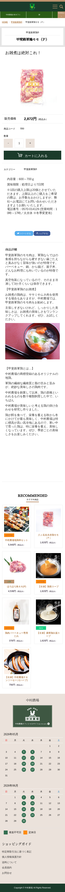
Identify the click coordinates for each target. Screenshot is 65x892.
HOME (5, 22)
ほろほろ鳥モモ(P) (16, 586)
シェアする (42, 233)
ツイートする (24, 233)
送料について (9, 862)
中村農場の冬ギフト (13, 15)
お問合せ (7, 873)
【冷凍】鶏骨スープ (48, 586)
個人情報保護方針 (12, 856)
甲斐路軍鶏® (16, 22)
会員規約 (7, 867)
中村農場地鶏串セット (16, 540)
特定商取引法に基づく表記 (16, 851)
